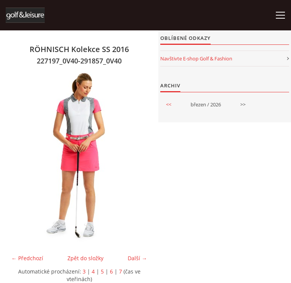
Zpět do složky (85, 258)
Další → (137, 258)
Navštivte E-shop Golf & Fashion (196, 58)
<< (168, 104)
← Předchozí (27, 258)
